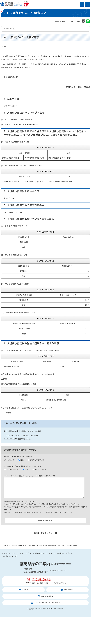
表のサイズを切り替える (45, 148)
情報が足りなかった (37, 460)
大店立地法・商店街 (50, 545)
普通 (22, 460)
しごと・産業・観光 (29, 545)
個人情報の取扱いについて (42, 553)
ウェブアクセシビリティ (10, 556)
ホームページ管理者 (43, 512)
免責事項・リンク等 (63, 553)
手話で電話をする (41, 579)
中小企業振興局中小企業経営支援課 (18, 431)
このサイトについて (9, 553)
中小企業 (39, 545)
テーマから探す (17, 545)
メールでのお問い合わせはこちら (17, 439)
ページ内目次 (9, 29)
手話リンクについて (47, 583)
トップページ (7, 545)
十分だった (10, 460)
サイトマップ (24, 553)
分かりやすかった (12, 469)
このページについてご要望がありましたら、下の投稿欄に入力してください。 (31, 476)
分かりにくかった (40, 469)
